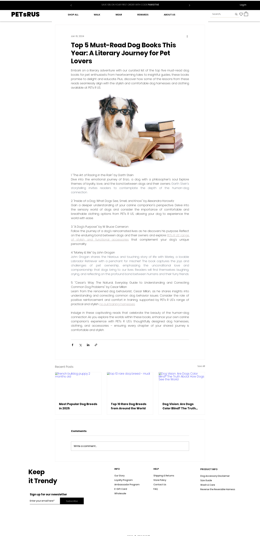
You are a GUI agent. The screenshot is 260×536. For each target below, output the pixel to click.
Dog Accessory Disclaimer (215, 476)
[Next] (189, 5)
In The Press (121, 502)
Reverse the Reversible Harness (217, 489)
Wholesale (120, 493)
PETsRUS (25, 14)
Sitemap (158, 493)
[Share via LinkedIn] (88, 344)
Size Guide (206, 480)
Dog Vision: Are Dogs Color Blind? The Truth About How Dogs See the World (181, 406)
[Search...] (220, 14)
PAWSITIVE (130, 4)
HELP (156, 469)
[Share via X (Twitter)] (80, 344)
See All (201, 366)
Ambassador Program (127, 484)
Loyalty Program (123, 480)
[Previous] (71, 5)
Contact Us (159, 484)
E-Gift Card (120, 489)
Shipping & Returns (163, 475)
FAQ (155, 489)
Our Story (119, 475)
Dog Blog (119, 498)
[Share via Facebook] (72, 344)
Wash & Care (207, 484)
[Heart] (241, 14)
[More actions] (187, 36)
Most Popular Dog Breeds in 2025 (78, 406)
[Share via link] (95, 344)
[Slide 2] (132, 2)
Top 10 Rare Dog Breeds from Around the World (128, 406)
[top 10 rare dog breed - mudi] (130, 385)
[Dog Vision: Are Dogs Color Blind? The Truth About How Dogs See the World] (182, 385)
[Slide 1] (128, 2)
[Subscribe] (72, 501)
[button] (246, 13)
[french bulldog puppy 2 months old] (78, 385)
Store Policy (159, 480)
